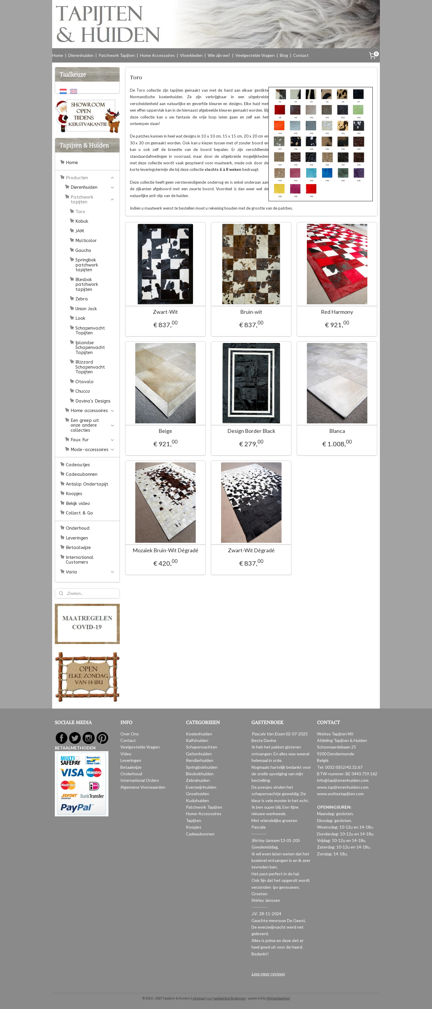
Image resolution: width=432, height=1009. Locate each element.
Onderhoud (78, 528)
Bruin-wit (251, 312)
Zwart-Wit (165, 312)
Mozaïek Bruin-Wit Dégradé (165, 550)
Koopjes (74, 493)
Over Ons (129, 733)
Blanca (337, 431)
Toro (80, 211)
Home (57, 55)
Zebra (81, 299)
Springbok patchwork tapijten (86, 264)
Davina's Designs (93, 401)
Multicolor (86, 240)
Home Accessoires (157, 55)
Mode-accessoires (93, 449)
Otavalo (84, 381)
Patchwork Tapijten (117, 55)
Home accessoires (93, 410)
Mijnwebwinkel (278, 998)
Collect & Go (79, 513)
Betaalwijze (78, 547)
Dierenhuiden (81, 55)
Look (80, 318)
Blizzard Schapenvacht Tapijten (90, 367)
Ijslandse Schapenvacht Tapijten (90, 347)
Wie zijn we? (219, 55)
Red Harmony (337, 312)
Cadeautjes (78, 464)
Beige (165, 431)
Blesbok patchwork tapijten (86, 284)
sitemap (198, 998)
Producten (90, 177)
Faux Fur (93, 439)
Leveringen (77, 538)
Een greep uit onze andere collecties (93, 425)
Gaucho (83, 250)
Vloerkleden (191, 55)
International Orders (139, 780)
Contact (301, 55)
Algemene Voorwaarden (142, 787)
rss (209, 998)
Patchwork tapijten (93, 199)
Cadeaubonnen (81, 474)
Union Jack (86, 308)
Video (125, 753)
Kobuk (81, 221)
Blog (284, 55)
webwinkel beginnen (230, 998)
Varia (90, 572)
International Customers (80, 560)
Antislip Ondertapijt (87, 484)
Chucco (82, 391)
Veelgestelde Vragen (255, 55)
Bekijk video (78, 503)
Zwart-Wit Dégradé (251, 550)
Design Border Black (251, 431)
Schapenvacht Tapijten (90, 330)
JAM (79, 231)
